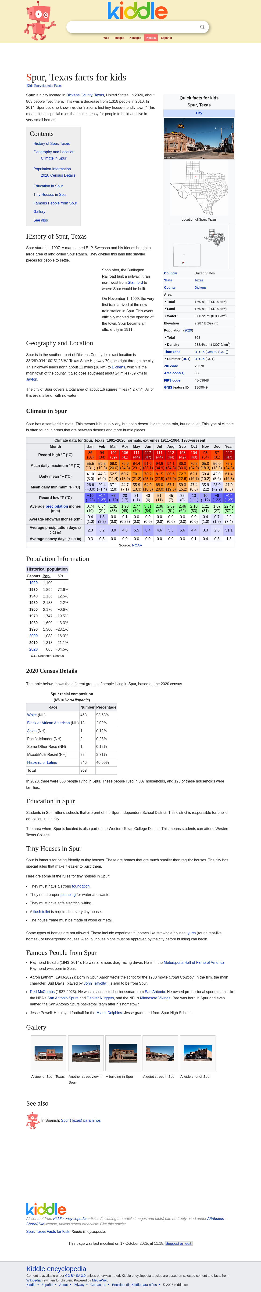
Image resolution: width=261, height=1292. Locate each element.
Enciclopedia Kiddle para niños (134, 1285)
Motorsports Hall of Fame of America (194, 962)
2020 (188, 330)
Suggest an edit (178, 1243)
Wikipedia (33, 1280)
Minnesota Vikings (155, 998)
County (170, 287)
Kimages (135, 38)
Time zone (172, 352)
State (168, 280)
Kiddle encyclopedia (69, 1219)
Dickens (201, 287)
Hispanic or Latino (42, 762)
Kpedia (151, 38)
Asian (31, 731)
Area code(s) (174, 373)
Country (170, 273)
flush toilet (41, 912)
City (199, 113)
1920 (33, 583)
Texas (199, 280)
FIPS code (172, 380)
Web (106, 38)
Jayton (31, 379)
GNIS (168, 387)
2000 (33, 636)
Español (166, 38)
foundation (81, 886)
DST (185, 359)
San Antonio (155, 992)
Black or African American (48, 723)
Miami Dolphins (109, 1013)
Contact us (98, 1285)
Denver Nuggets (100, 998)
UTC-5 (199, 359)
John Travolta (95, 983)
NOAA (137, 545)
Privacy (79, 1285)
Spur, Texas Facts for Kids (48, 1232)
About (63, 1285)
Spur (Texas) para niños (81, 1120)
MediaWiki (99, 1280)
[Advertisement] (130, 56)
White (32, 715)
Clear (193, 27)
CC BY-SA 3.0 (75, 1275)
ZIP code (171, 366)
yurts (192, 933)
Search (202, 27)
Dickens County (79, 95)
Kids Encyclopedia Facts (44, 85)
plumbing (68, 895)
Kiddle (31, 1285)
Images (119, 38)
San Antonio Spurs (63, 998)
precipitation (57, 506)
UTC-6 (199, 352)
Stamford (135, 282)
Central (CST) (217, 352)
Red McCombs (42, 992)
